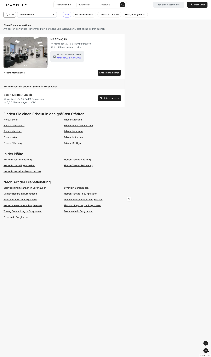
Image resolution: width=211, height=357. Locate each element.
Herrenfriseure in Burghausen (80, 193)
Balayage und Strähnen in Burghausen (25, 187)
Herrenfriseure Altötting (77, 159)
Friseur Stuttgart (73, 143)
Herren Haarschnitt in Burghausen (23, 205)
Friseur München (73, 137)
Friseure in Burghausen (16, 217)
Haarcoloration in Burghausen (20, 199)
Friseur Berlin (11, 119)
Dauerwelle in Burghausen (78, 211)
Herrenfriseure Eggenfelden (19, 165)
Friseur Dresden (73, 119)
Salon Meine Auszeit (18, 95)
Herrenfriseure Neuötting (18, 159)
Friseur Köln (10, 137)
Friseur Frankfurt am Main (78, 125)
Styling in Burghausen (76, 187)
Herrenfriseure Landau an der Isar (22, 171)
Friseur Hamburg (13, 131)
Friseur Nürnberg (13, 143)
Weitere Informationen (14, 72)
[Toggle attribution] (208, 354)
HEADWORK (58, 39)
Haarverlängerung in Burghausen (82, 205)
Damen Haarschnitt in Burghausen (83, 199)
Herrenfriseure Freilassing (78, 165)
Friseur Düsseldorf (14, 125)
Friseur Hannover (73, 131)
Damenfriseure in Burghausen (20, 193)
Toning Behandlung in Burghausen (23, 211)
